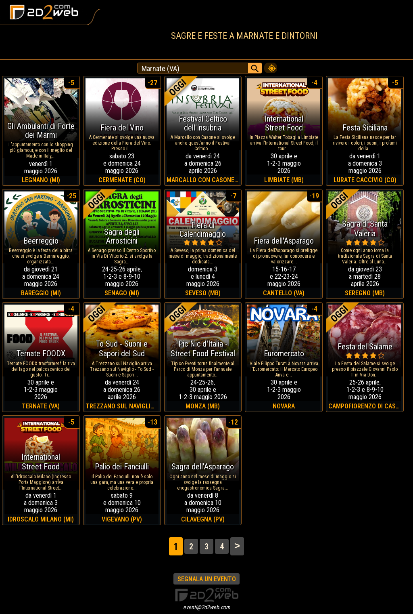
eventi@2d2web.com (206, 607)
